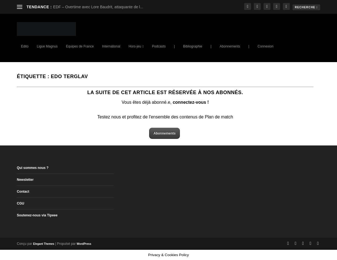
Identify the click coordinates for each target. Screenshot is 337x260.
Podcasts (158, 46)
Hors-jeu (135, 46)
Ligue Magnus (47, 46)
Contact (23, 191)
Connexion (265, 46)
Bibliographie (192, 46)
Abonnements (230, 46)
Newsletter (25, 180)
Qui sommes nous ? (33, 168)
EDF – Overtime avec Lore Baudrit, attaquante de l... (98, 7)
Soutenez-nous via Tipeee (37, 215)
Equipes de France (80, 46)
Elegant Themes (43, 243)
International (111, 46)
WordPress (84, 243)
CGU (20, 203)
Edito (24, 46)
